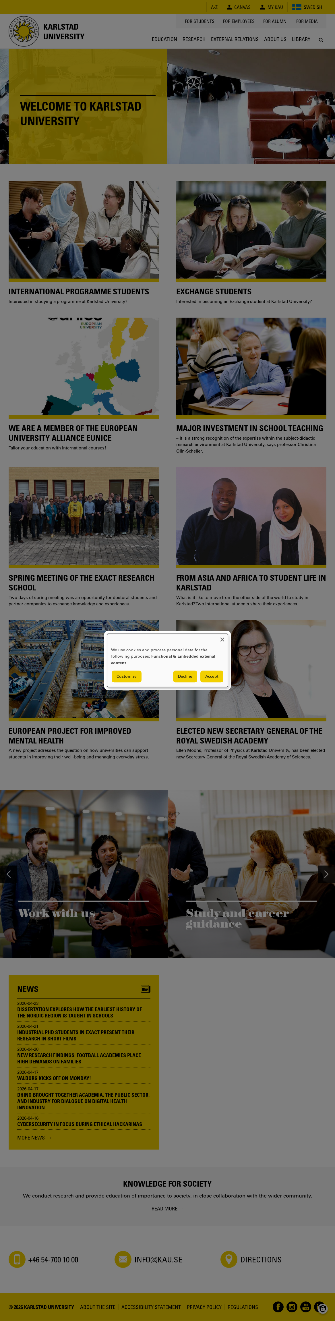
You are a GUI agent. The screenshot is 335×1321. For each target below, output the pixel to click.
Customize (127, 676)
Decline (185, 676)
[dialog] (167, 660)
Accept (211, 676)
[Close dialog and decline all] (222, 637)
